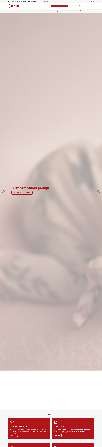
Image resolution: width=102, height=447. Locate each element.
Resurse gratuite (66, 11)
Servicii (37, 11)
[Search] (80, 11)
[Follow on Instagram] (91, 1)
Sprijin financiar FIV (47, 11)
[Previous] (3, 192)
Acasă (23, 11)
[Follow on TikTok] (93, 1)
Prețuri (57, 11)
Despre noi (29, 11)
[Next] (98, 192)
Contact (75, 11)
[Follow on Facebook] (89, 1)
